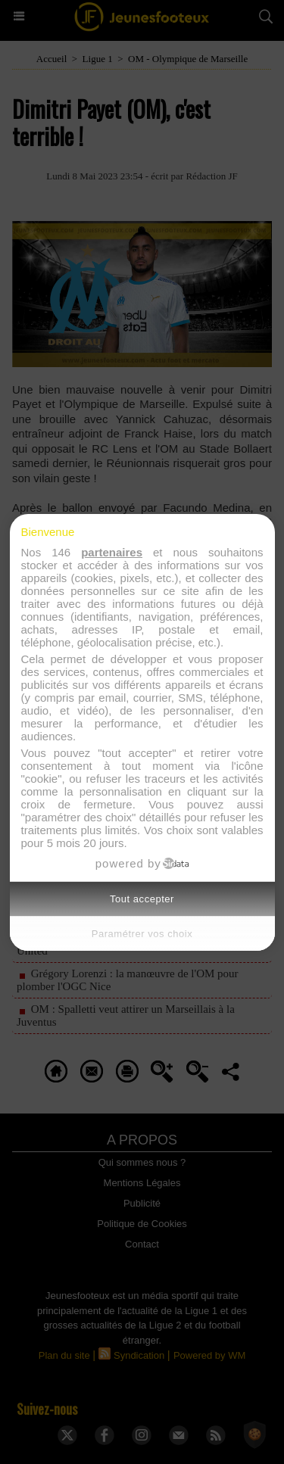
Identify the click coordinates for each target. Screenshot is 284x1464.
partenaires (111, 552)
